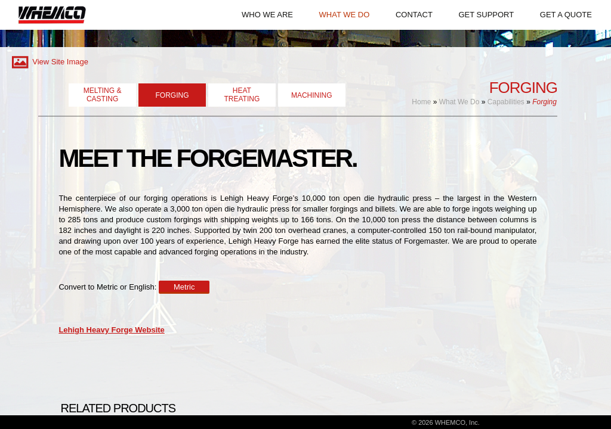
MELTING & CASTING (103, 94)
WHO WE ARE (267, 14)
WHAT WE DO (344, 14)
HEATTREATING (242, 94)
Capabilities (505, 102)
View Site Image (49, 61)
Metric (184, 286)
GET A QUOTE (566, 14)
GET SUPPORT (486, 14)
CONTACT (414, 14)
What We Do (459, 102)
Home (421, 102)
